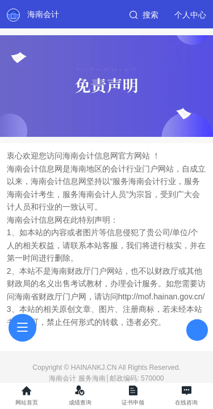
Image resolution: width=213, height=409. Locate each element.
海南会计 (43, 14)
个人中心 (190, 14)
